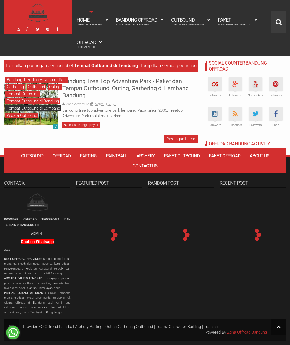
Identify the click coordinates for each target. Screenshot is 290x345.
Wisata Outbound (22, 115)
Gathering (15, 86)
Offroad (86, 44)
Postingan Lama (181, 139)
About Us (259, 155)
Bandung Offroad (136, 21)
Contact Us (145, 165)
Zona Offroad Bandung (247, 332)
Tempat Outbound (22, 93)
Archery (145, 155)
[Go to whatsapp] (13, 332)
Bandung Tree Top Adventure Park (37, 79)
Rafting (88, 155)
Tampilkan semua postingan (168, 65)
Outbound (187, 21)
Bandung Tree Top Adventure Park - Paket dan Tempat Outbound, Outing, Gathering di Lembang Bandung (125, 88)
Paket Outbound (182, 155)
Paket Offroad (224, 155)
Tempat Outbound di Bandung (33, 101)
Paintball (116, 155)
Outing (54, 86)
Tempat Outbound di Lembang (33, 108)
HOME (89, 21)
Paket (234, 21)
